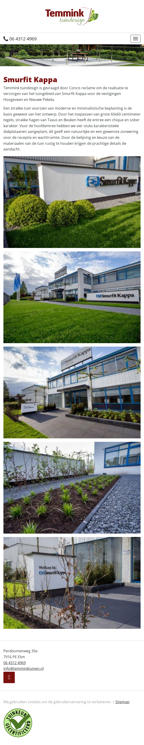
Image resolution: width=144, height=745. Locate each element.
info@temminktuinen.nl (23, 668)
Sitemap (122, 701)
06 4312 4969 (20, 39)
